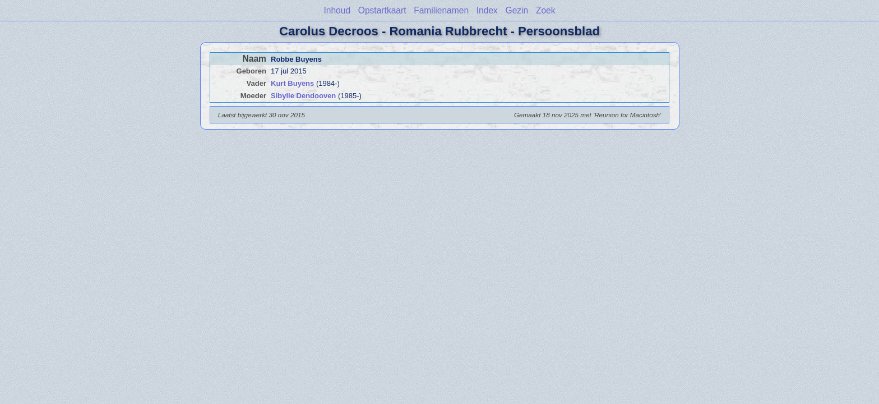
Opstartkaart (382, 10)
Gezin (517, 10)
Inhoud (336, 10)
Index (487, 10)
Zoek (546, 10)
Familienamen (441, 10)
